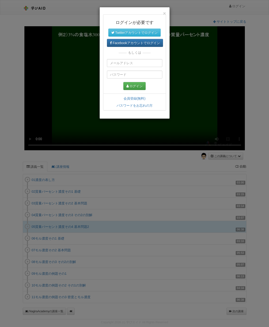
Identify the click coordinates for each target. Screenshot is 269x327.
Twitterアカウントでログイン (134, 32)
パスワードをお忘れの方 (135, 105)
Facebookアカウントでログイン (135, 43)
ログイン (134, 86)
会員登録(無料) (134, 98)
